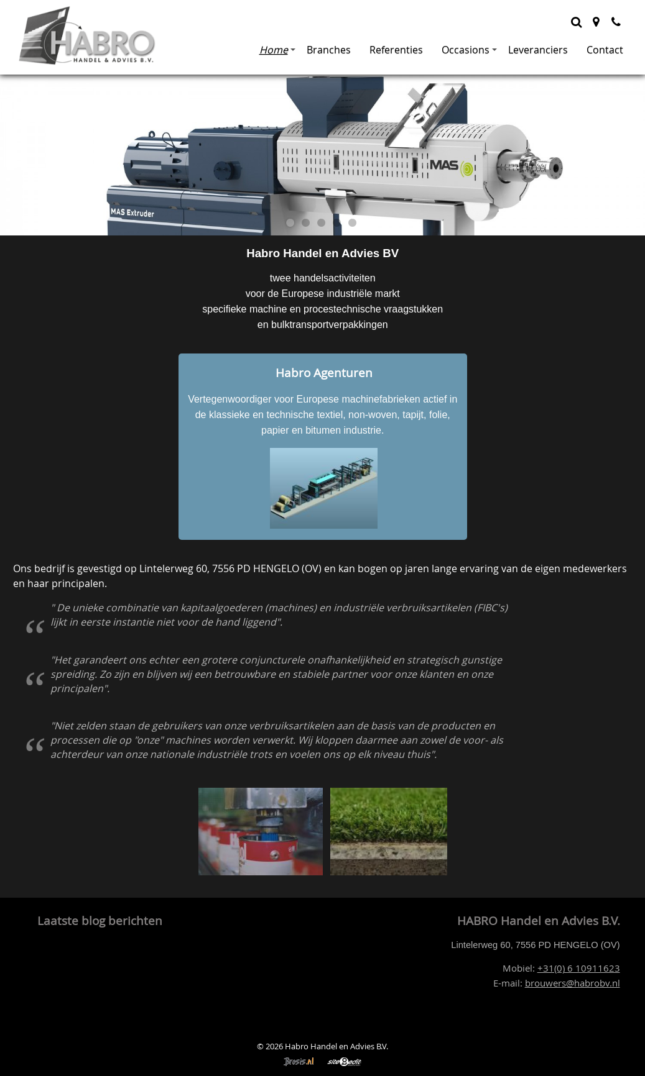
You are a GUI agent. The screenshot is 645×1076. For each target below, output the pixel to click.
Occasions (469, 50)
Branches (329, 50)
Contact (605, 50)
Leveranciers (538, 50)
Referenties (396, 50)
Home (277, 50)
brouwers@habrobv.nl (572, 983)
